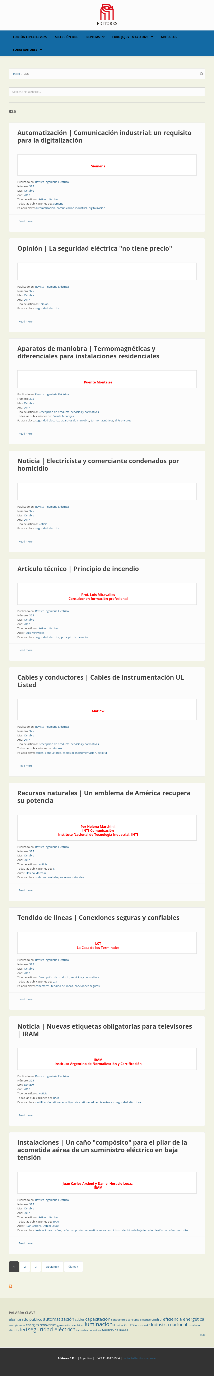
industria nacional (169, 1324)
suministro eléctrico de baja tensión (130, 1230)
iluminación (98, 1324)
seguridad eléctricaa (128, 1102)
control (157, 1319)
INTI (54, 868)
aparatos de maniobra (75, 420)
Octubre (29, 190)
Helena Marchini (36, 873)
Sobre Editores (25, 50)
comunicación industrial (72, 208)
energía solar (17, 1325)
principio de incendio (74, 637)
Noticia (42, 524)
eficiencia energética (183, 1319)
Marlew (57, 748)
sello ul (102, 753)
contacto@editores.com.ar (139, 1358)
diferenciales (123, 420)
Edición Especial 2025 (30, 37)
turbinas (41, 877)
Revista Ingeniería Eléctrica (52, 182)
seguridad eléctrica (47, 308)
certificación (43, 1102)
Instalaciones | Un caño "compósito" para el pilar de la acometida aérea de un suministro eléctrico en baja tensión (102, 1150)
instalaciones (44, 1230)
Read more (26, 221)
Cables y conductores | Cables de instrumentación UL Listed (100, 681)
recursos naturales (72, 877)
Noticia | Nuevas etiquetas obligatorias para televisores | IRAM (104, 1030)
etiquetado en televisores (98, 1102)
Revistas (93, 37)
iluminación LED (123, 1325)
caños (57, 1230)
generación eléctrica (70, 1325)
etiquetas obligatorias (66, 1102)
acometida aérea (95, 1230)
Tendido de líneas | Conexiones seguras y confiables (98, 917)
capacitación (97, 1319)
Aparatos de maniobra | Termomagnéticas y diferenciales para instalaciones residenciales (88, 352)
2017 (27, 195)
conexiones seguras (87, 986)
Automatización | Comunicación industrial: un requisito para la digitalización (104, 136)
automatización (45, 208)
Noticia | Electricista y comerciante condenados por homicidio (98, 465)
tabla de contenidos (88, 1330)
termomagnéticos (102, 420)
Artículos (169, 37)
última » (74, 1266)
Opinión (43, 304)
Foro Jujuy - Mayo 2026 (130, 37)
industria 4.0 (142, 1325)
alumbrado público (25, 1319)
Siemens (57, 203)
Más (202, 1335)
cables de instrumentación (79, 753)
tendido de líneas (62, 986)
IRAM (55, 1098)
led (23, 1329)
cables (39, 753)
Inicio (16, 74)
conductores (53, 753)
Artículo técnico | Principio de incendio (78, 568)
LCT (54, 981)
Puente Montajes (63, 416)
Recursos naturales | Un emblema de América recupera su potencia (104, 797)
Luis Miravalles (35, 633)
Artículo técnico (48, 199)
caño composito (73, 1230)
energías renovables (41, 1325)
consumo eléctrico (139, 1320)
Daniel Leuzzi (51, 1226)
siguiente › (52, 1266)
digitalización (97, 208)
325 (31, 186)
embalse (53, 877)
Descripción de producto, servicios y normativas (68, 412)
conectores (43, 986)
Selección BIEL (66, 37)
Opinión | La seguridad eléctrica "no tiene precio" (94, 248)
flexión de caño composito (171, 1230)
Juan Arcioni (33, 1226)
